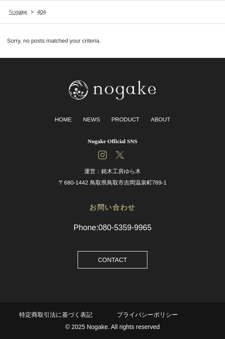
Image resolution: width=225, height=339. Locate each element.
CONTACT (112, 259)
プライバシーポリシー (147, 314)
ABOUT (160, 119)
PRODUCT (125, 119)
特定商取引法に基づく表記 (55, 314)
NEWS (91, 119)
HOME (63, 119)
